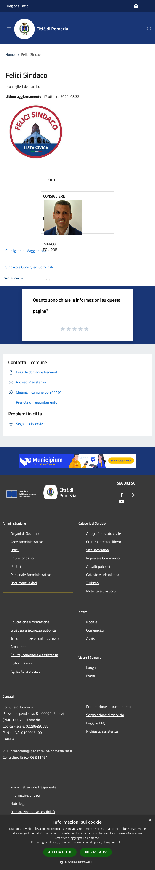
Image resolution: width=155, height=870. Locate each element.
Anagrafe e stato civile (103, 533)
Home (10, 54)
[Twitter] (133, 495)
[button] (77, 862)
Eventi (91, 675)
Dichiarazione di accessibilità (33, 811)
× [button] (150, 820)
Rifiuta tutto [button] (96, 852)
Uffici (15, 550)
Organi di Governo (25, 533)
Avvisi (91, 638)
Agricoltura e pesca (25, 671)
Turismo (92, 583)
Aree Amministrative (27, 541)
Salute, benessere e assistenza (34, 655)
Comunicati (95, 630)
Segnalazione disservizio (105, 714)
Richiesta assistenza (102, 731)
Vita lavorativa (97, 550)
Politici (16, 566)
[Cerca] (149, 29)
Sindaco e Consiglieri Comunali (29, 267)
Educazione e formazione (30, 622)
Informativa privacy (26, 795)
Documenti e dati (24, 583)
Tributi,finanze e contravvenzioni (36, 638)
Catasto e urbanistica (102, 574)
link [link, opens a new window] (121, 842)
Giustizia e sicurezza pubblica (33, 630)
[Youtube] (121, 502)
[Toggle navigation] (9, 27)
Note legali (19, 803)
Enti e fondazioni (24, 558)
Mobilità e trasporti (101, 591)
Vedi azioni (14, 278)
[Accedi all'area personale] (136, 6)
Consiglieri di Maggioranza (25, 250)
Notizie (91, 622)
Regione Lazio (17, 6)
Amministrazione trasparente (33, 787)
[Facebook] (121, 495)
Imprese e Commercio (103, 558)
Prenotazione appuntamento (108, 706)
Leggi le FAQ (95, 723)
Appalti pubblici (98, 566)
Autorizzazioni (22, 663)
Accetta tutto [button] (59, 852)
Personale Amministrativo (31, 574)
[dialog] (77, 842)
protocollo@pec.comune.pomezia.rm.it (41, 751)
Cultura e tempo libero (103, 541)
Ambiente (18, 646)
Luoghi (91, 667)
